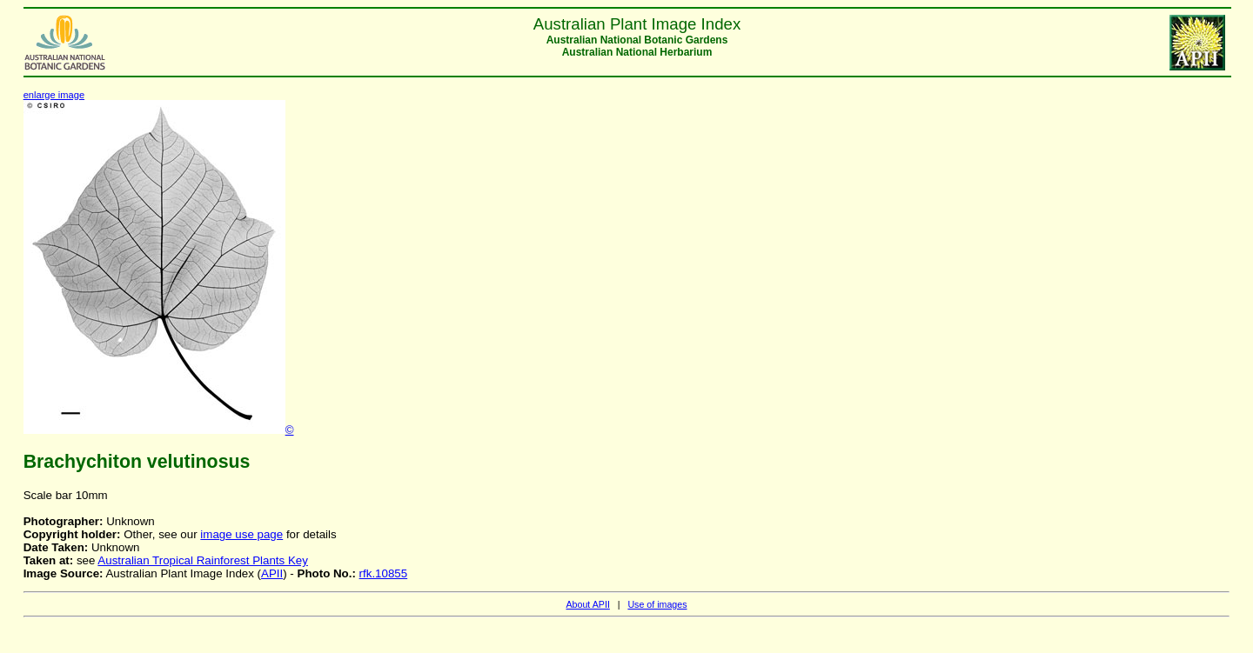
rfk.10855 (383, 573)
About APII (587, 604)
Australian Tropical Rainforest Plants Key (202, 560)
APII (272, 573)
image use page (241, 534)
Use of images (657, 604)
